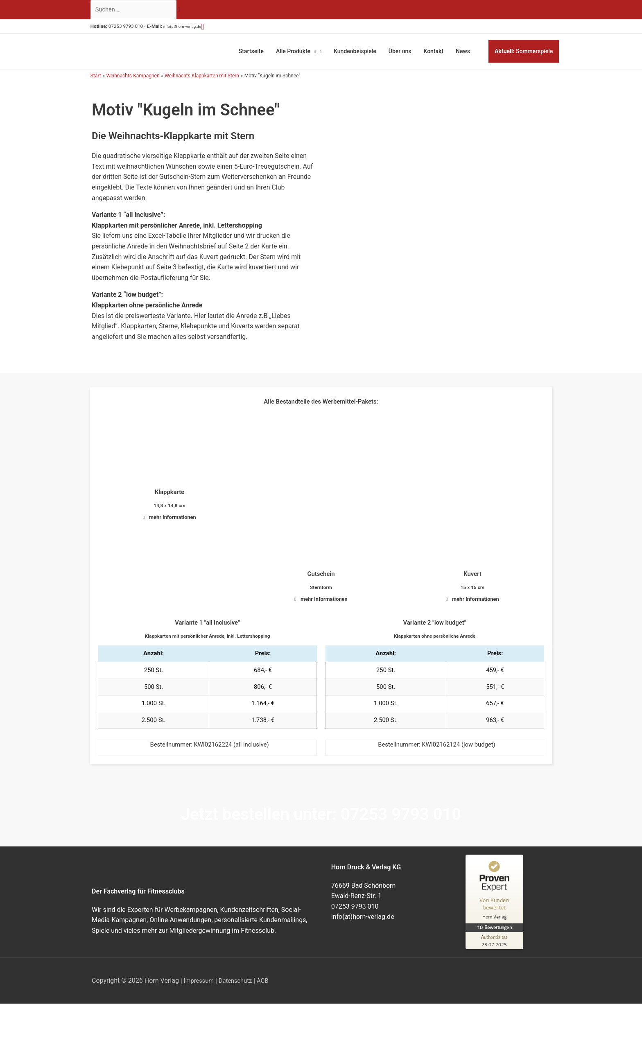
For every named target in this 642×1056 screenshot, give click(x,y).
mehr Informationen (173, 515)
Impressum (200, 984)
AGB (269, 984)
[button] (224, 28)
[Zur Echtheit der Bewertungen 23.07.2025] (496, 944)
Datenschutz (240, 984)
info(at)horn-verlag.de (197, 28)
